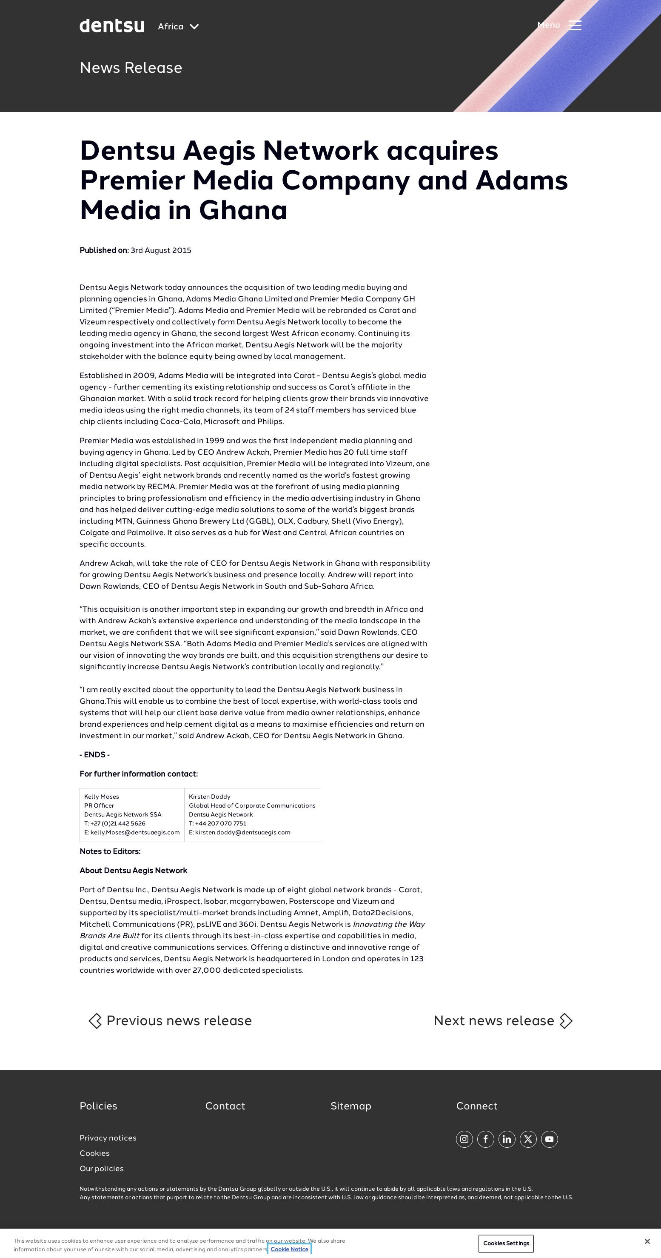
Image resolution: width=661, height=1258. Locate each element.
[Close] (647, 1246)
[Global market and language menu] (178, 27)
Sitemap (350, 1107)
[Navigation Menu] (559, 25)
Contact (225, 1107)
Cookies (95, 1154)
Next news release (503, 1021)
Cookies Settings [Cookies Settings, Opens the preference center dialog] (506, 1248)
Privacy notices (108, 1138)
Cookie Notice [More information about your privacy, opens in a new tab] (289, 1254)
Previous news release (169, 1021)
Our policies (102, 1169)
